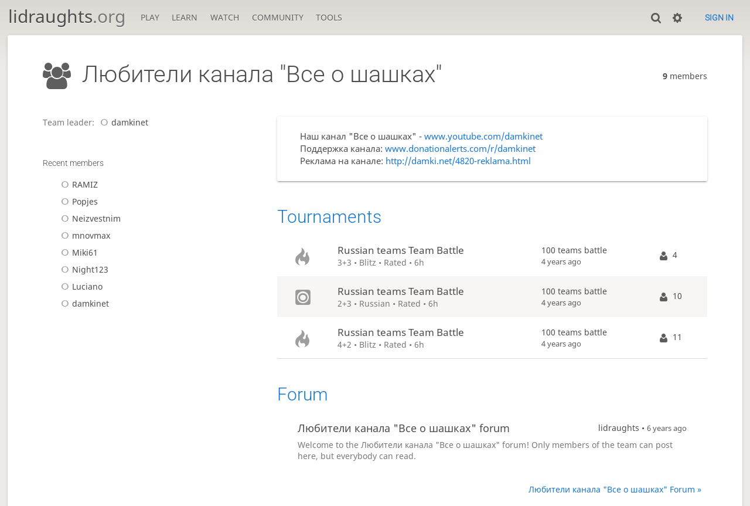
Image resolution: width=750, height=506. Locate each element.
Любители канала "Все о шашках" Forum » (615, 489)
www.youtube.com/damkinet (483, 136)
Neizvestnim (89, 218)
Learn (184, 17)
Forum (302, 394)
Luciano (80, 286)
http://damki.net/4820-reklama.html (458, 161)
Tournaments (329, 216)
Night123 (82, 269)
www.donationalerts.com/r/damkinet (460, 148)
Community (278, 17)
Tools (329, 17)
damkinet (122, 122)
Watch (224, 17)
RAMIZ (77, 184)
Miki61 (77, 252)
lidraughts (66, 16)
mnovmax (83, 235)
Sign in (719, 17)
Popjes (77, 201)
